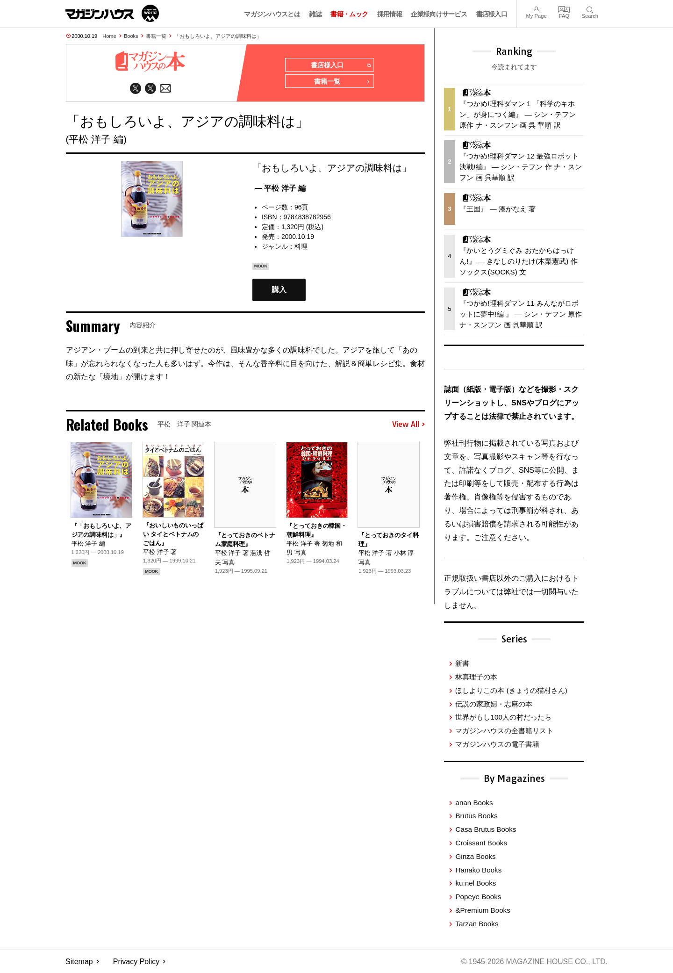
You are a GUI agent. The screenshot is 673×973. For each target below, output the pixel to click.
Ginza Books (475, 856)
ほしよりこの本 (511, 690)
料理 (301, 247)
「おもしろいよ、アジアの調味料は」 (218, 36)
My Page (536, 8)
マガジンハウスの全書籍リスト (504, 731)
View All (408, 425)
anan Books (474, 803)
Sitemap (79, 962)
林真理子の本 (476, 677)
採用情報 (389, 14)
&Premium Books (482, 910)
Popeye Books (478, 897)
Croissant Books (481, 843)
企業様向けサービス (439, 14)
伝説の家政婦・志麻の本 (493, 704)
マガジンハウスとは (272, 14)
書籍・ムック (349, 14)
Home (109, 36)
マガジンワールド (112, 13)
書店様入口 (492, 14)
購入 (279, 291)
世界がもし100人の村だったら (503, 717)
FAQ (564, 8)
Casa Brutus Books (485, 829)
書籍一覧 (156, 36)
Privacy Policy (136, 962)
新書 (462, 663)
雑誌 (315, 14)
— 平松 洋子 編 (280, 189)
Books (131, 36)
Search (590, 8)
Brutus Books (476, 816)
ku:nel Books (475, 883)
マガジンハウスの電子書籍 (497, 744)
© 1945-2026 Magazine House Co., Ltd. (533, 962)
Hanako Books (478, 870)
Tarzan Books (476, 924)
